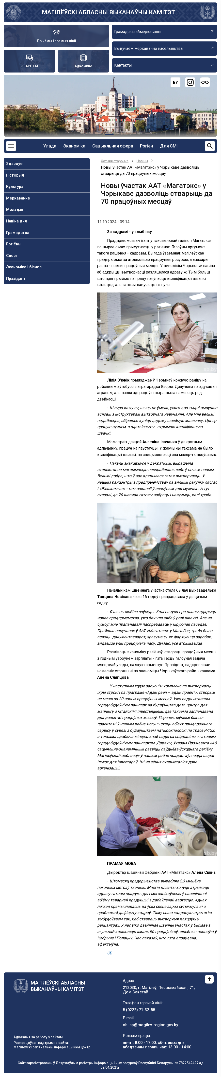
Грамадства (17, 232)
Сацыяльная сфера (112, 145)
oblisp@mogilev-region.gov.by (150, 1024)
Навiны (142, 161)
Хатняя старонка (114, 161)
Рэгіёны (13, 244)
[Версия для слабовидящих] (205, 82)
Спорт (12, 255)
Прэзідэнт (16, 278)
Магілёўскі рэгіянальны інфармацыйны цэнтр (52, 1047)
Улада (49, 145)
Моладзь (14, 209)
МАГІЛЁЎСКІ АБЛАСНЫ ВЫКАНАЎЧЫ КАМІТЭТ (108, 12)
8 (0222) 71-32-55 (139, 1009)
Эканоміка (74, 145)
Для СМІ (169, 145)
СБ (109, 953)
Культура (14, 186)
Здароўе (14, 163)
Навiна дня (16, 221)
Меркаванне (18, 198)
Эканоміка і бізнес (24, 267)
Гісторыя (15, 175)
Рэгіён (146, 145)
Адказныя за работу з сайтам (38, 1037)
